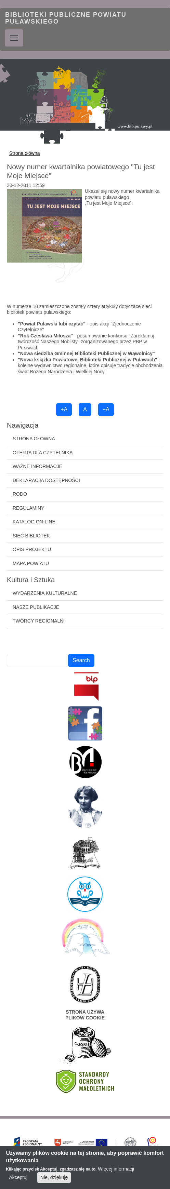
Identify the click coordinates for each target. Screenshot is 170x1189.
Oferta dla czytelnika (43, 452)
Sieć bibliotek (31, 535)
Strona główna (24, 153)
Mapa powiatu (31, 563)
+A (64, 409)
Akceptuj (18, 1180)
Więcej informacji (116, 1171)
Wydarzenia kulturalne (45, 593)
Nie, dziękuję (54, 1180)
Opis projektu (32, 549)
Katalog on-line (34, 521)
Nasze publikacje (36, 607)
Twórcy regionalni (39, 621)
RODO (20, 494)
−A (106, 409)
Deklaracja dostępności (46, 480)
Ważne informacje (37, 466)
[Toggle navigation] (14, 37)
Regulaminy (28, 508)
